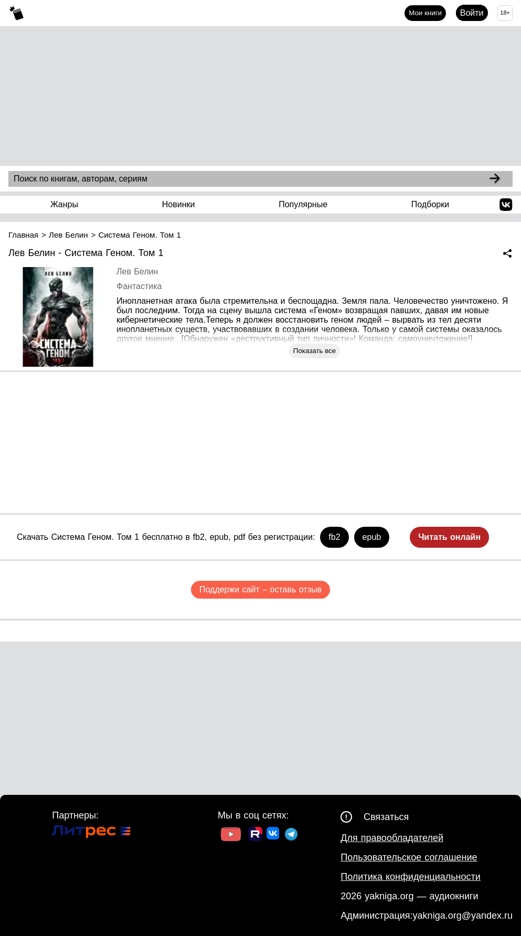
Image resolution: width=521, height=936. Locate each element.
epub (372, 537)
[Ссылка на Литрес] (91, 833)
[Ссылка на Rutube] (255, 835)
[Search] (494, 179)
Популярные (303, 204)
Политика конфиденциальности (411, 876)
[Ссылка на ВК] (274, 835)
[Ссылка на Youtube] (231, 835)
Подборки (430, 204)
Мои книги (425, 13)
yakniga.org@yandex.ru (463, 915)
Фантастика (139, 286)
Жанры (64, 204)
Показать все (314, 351)
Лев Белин (137, 271)
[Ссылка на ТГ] (291, 835)
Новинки (178, 204)
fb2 (334, 537)
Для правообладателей (392, 838)
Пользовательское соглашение (409, 857)
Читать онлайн (449, 537)
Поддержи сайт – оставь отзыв (260, 589)
